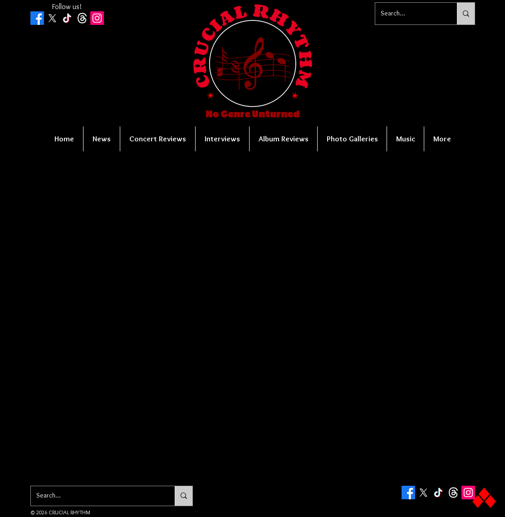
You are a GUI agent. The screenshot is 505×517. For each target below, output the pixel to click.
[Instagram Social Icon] (97, 18)
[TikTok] (67, 18)
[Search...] (409, 13)
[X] (52, 18)
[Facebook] (37, 18)
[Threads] (82, 18)
